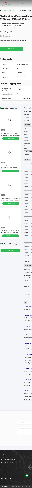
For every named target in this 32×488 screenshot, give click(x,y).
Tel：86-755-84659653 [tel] (8, 460)
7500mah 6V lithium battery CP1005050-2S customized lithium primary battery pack (10, 135)
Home (16, 4)
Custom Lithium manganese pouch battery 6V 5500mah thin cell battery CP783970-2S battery (10, 167)
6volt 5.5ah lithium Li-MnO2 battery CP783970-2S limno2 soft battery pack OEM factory (10, 200)
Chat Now (12, 49)
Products (25, 4)
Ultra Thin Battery (17, 10)
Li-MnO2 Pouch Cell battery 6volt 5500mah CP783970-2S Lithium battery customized (10, 232)
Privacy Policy (5, 486)
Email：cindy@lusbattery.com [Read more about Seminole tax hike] (10, 463)
